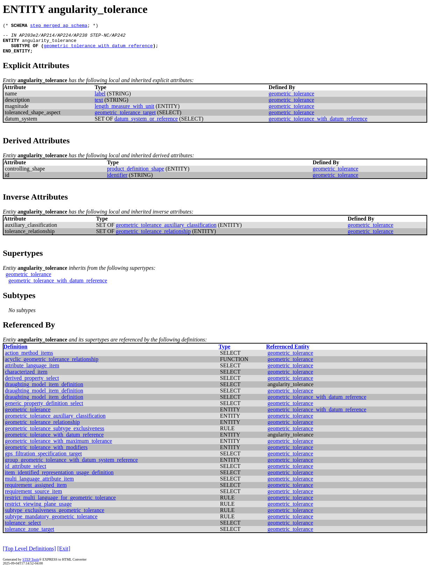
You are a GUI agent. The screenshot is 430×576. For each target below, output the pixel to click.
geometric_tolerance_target (125, 118)
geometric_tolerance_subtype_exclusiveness (54, 434)
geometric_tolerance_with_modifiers (46, 452)
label (100, 99)
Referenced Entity (287, 352)
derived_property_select (32, 383)
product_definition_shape (135, 174)
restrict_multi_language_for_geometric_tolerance (60, 503)
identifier (117, 180)
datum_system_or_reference (146, 124)
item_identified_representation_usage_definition (59, 478)
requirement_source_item (33, 496)
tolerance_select (23, 528)
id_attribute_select (25, 471)
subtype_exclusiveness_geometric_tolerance (54, 515)
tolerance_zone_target (29, 534)
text (99, 105)
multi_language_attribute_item (39, 484)
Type (224, 352)
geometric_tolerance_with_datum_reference (98, 49)
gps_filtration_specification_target (43, 459)
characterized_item (26, 377)
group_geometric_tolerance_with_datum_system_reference (71, 465)
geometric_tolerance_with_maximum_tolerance (58, 446)
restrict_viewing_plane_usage (38, 509)
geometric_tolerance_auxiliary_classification (166, 230)
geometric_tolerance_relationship (153, 236)
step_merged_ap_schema (58, 26)
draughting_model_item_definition (44, 390)
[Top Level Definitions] (29, 554)
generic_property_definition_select (44, 408)
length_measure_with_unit (125, 111)
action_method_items (29, 358)
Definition (15, 352)
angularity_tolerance (49, 43)
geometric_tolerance (291, 99)
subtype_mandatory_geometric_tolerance (51, 522)
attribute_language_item (32, 371)
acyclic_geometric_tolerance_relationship (51, 364)
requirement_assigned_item (36, 490)
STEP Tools (30, 565)
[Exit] (63, 554)
